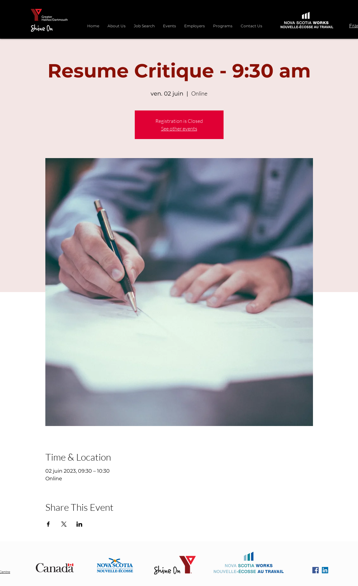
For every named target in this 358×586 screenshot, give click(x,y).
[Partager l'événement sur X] (64, 524)
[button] (223, 23)
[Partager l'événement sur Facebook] (48, 524)
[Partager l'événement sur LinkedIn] (79, 524)
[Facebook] (315, 570)
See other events (179, 128)
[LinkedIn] (325, 570)
